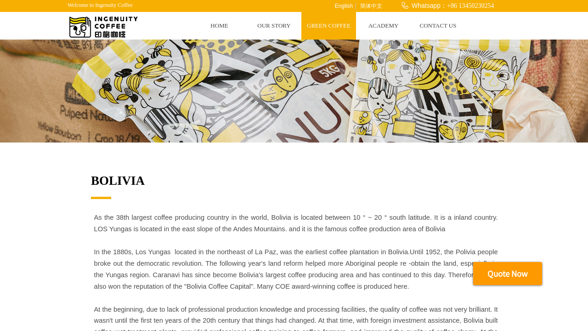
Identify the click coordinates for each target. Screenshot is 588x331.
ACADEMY (383, 25)
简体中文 (371, 6)
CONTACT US (438, 25)
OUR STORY (273, 25)
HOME (219, 25)
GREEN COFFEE (329, 25)
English (344, 6)
